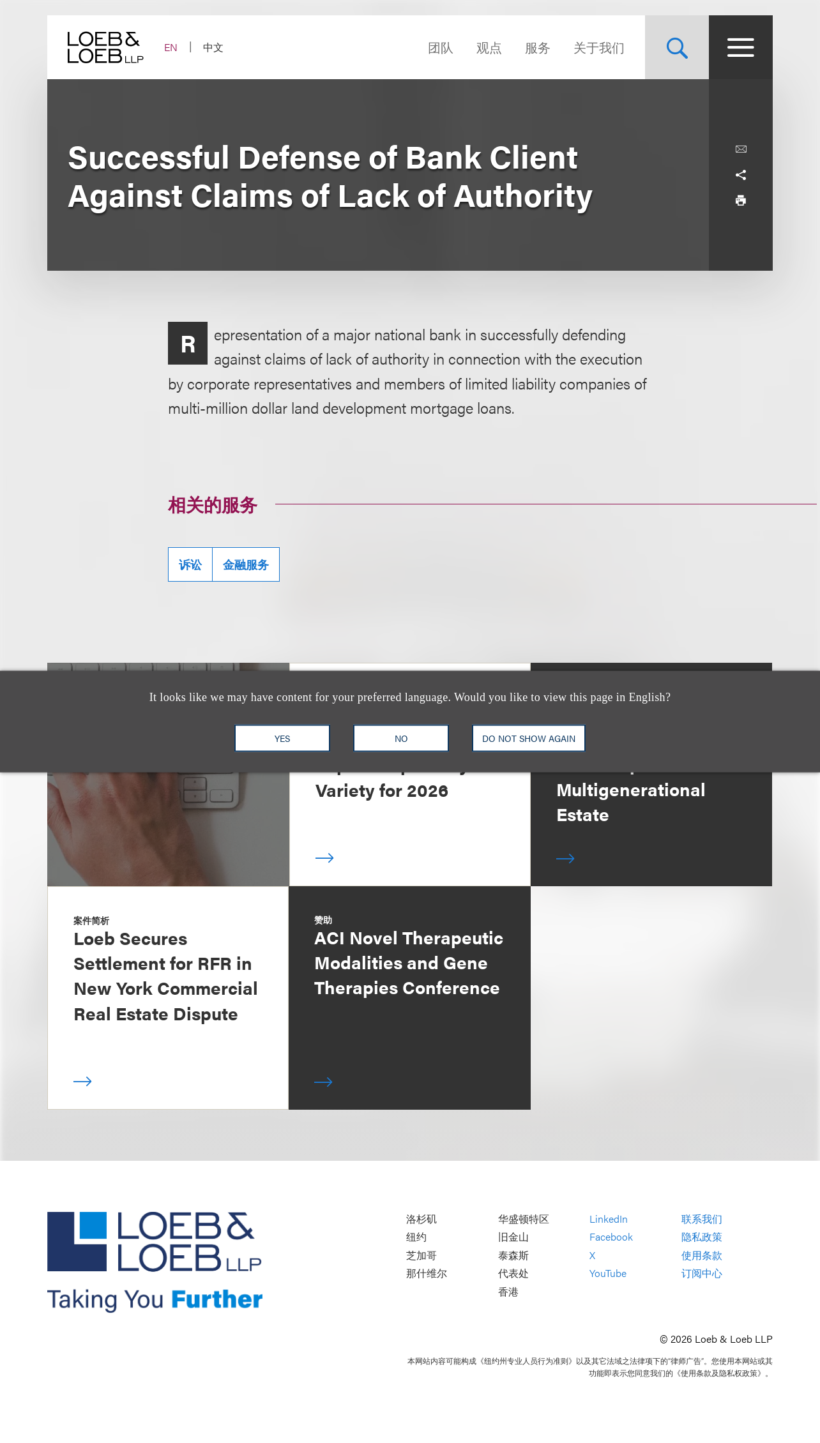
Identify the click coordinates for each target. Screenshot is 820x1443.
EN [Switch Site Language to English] (171, 47)
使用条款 (701, 1255)
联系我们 (701, 1218)
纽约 (416, 1236)
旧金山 (513, 1236)
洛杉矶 (421, 1218)
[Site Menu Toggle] (741, 47)
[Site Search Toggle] (677, 47)
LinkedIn (608, 1218)
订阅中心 (701, 1273)
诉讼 (190, 564)
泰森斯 (513, 1255)
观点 (489, 47)
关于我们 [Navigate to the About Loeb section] (599, 47)
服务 (537, 47)
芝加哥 (421, 1255)
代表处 (513, 1273)
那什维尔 (426, 1273)
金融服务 (246, 564)
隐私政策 (701, 1236)
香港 (508, 1291)
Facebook (611, 1236)
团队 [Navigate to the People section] (440, 47)
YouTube (607, 1273)
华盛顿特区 (523, 1218)
